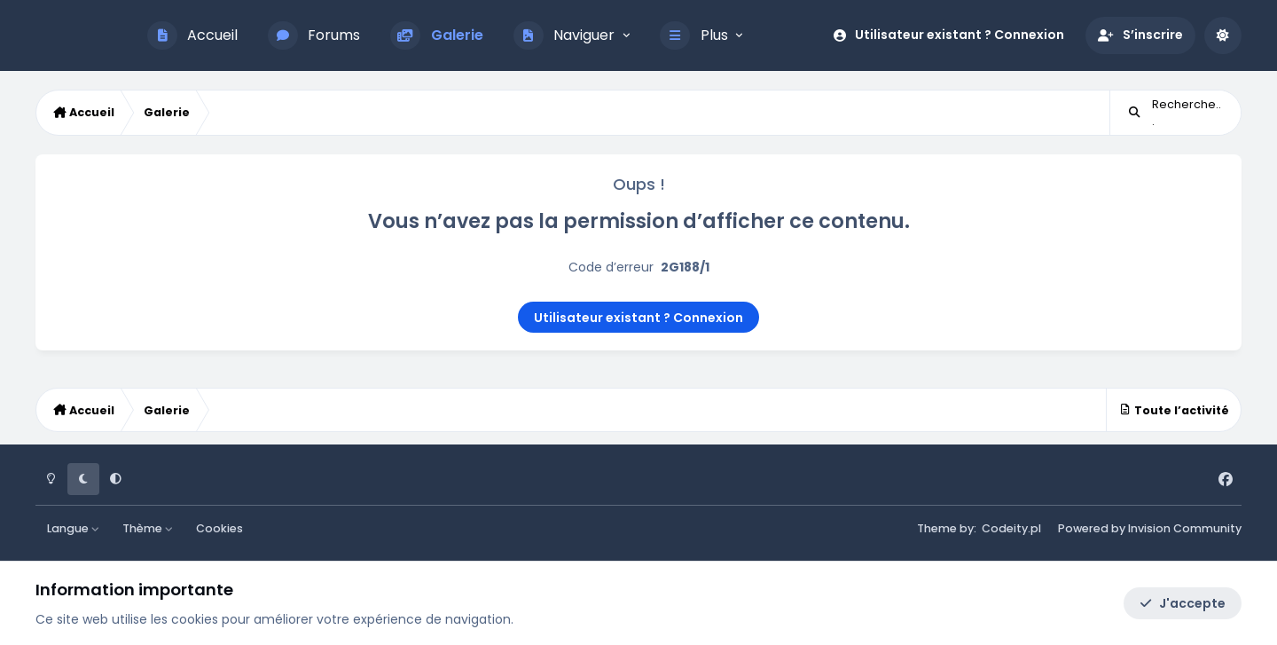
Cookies (219, 528)
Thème (148, 528)
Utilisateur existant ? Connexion (638, 317)
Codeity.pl (1011, 528)
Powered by (1150, 528)
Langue (73, 528)
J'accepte (1183, 603)
